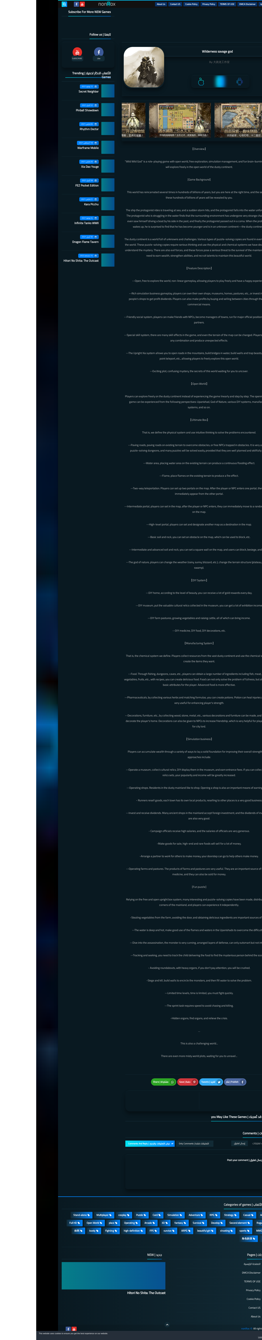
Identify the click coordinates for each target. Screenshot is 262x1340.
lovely (56, 1230)
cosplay (86, 1215)
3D (126, 1222)
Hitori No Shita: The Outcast (44, 260)
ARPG (148, 1230)
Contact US (139, 4)
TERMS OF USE (191, 4)
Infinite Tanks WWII (50, 223)
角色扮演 (211, 1238)
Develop (179, 1222)
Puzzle (103, 1215)
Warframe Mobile (51, 148)
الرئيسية (227, 4)
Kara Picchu (55, 204)
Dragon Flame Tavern (49, 242)
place (75, 1222)
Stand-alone (43, 1215)
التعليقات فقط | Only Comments (158, 1143)
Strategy (192, 1215)
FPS (115, 1230)
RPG (175, 1215)
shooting (188, 1230)
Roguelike (225, 1222)
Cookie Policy (155, 4)
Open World (56, 1222)
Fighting (73, 1230)
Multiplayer (66, 1215)
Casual (210, 1215)
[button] (248, 1336)
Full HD (37, 1222)
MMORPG (225, 1230)
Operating (93, 1222)
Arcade (112, 1222)
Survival (160, 1222)
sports (206, 1230)
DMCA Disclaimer (211, 4)
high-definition (96, 1230)
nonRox (209, 1329)
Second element (202, 1222)
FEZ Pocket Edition (50, 185)
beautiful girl (167, 1230)
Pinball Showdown (51, 110)
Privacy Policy (172, 4)
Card (118, 1215)
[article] (127, 1101)
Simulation (137, 1215)
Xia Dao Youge (53, 166)
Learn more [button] (227, 1337)
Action (227, 1215)
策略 (228, 1238)
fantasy (142, 1222)
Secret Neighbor (52, 91)
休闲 (40, 1230)
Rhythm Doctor (52, 129)
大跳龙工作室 (185, 62)
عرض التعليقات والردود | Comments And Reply (113, 1143)
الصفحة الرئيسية (216, 1264)
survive (131, 1230)
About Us (125, 4)
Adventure (158, 1215)
